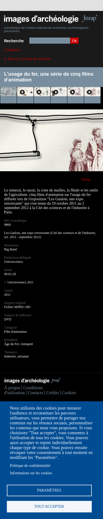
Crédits (52, 392)
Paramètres (49, 490)
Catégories (12, 50)
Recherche (14, 41)
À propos (12, 387)
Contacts (35, 392)
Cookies (69, 392)
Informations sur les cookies (31, 473)
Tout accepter (49, 506)
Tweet (85, 179)
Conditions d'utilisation (23, 390)
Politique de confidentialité (30, 466)
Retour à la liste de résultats (29, 59)
